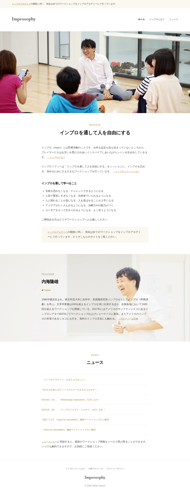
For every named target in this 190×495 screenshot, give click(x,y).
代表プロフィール (96, 468)
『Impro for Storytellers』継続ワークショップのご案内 (72, 429)
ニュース (173, 19)
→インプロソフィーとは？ (128, 171)
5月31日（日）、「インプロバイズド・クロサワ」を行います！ (78, 409)
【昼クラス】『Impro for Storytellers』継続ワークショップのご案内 (80, 419)
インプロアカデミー (22, 4)
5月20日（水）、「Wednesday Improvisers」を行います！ (75, 399)
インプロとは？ (157, 19)
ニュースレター (50, 441)
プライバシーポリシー (116, 468)
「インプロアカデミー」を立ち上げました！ (67, 379)
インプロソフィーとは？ (74, 468)
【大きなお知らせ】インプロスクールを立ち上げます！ (73, 389)
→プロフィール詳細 (129, 318)
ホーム (141, 19)
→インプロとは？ (57, 157)
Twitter (47, 290)
